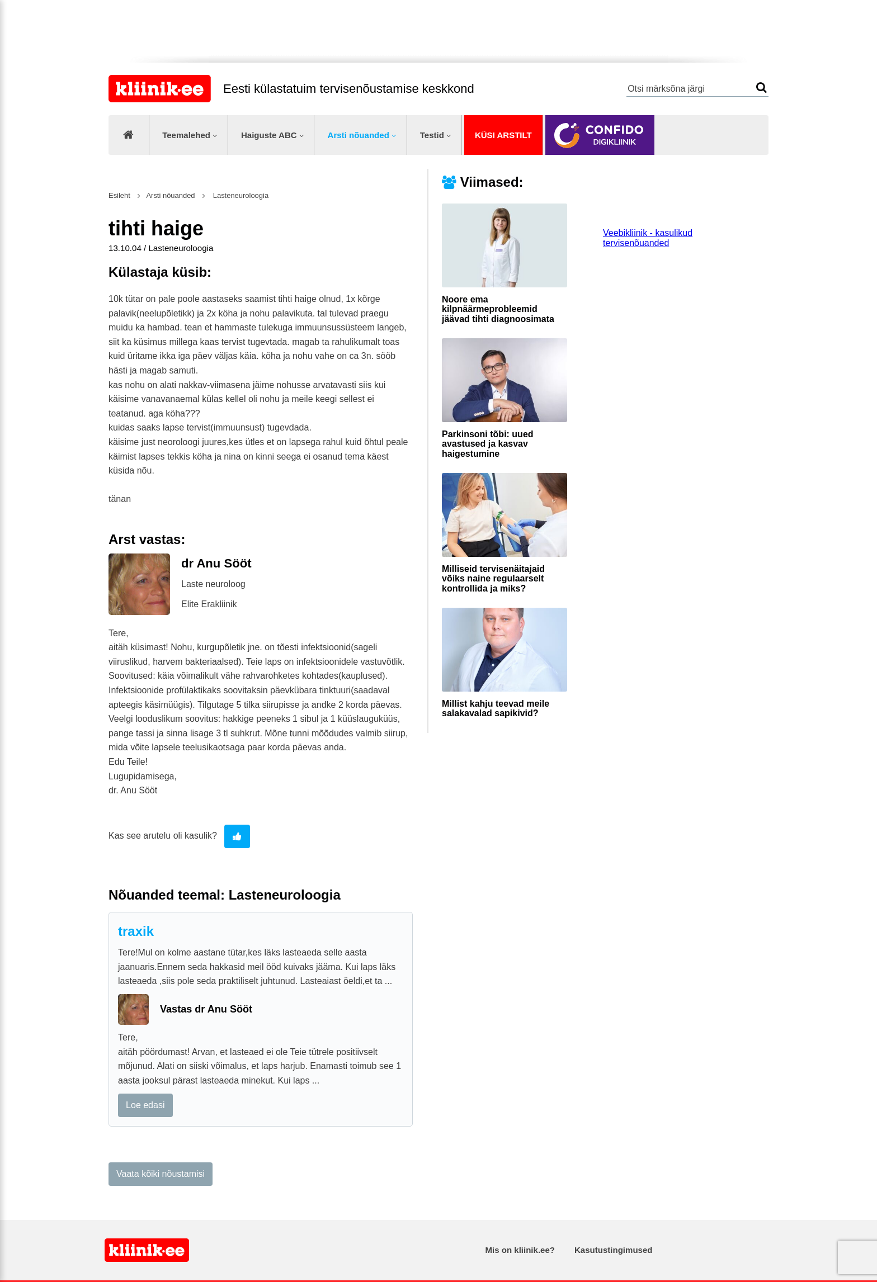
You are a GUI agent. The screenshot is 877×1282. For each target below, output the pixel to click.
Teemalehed (186, 135)
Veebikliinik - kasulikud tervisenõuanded (647, 238)
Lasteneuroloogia (239, 195)
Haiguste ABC (269, 135)
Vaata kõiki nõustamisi (160, 1174)
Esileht (119, 195)
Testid (432, 135)
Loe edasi (145, 1105)
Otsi (761, 87)
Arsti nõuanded (358, 135)
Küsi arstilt (503, 135)
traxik (136, 931)
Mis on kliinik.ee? (520, 1250)
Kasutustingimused (613, 1250)
